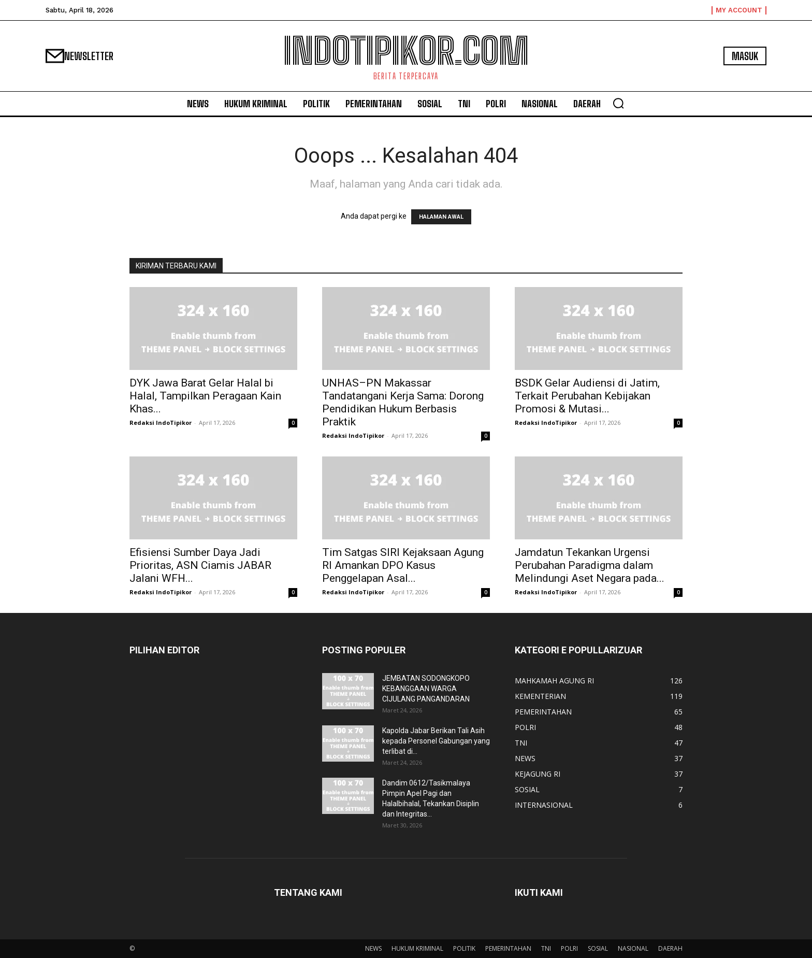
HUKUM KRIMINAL (417, 948)
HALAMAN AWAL (441, 216)
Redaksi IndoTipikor (160, 422)
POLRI (569, 948)
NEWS (373, 948)
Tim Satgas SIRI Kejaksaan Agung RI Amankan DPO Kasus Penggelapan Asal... (403, 565)
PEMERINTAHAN (508, 948)
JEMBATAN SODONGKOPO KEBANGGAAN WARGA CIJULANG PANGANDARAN (426, 688)
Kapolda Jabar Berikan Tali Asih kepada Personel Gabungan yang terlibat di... (436, 740)
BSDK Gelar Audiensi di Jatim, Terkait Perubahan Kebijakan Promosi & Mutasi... (587, 396)
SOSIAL (598, 948)
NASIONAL (633, 948)
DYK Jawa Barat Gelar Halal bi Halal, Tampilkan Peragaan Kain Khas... (205, 396)
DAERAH (670, 948)
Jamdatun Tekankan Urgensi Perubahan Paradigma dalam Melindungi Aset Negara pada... (589, 565)
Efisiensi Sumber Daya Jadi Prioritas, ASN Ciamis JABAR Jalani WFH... (200, 565)
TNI (546, 948)
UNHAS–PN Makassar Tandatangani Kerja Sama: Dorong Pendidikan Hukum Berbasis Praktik (403, 402)
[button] (618, 103)
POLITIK (464, 948)
